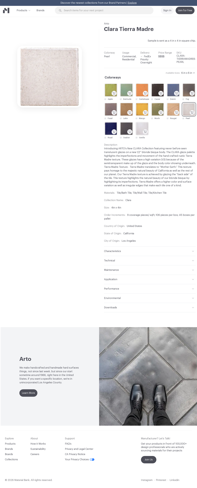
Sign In (167, 10)
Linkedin (174, 480)
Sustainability (38, 449)
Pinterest (161, 480)
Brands (40, 10)
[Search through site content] (106, 10)
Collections (11, 459)
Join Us (149, 459)
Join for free (185, 10)
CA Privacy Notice (75, 454)
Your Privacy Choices (79, 459)
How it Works (38, 444)
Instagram (147, 480)
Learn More (28, 393)
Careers (34, 454)
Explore (132, 3)
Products (22, 10)
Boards (9, 454)
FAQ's (68, 444)
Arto (106, 23)
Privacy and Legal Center (79, 449)
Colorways (113, 77)
